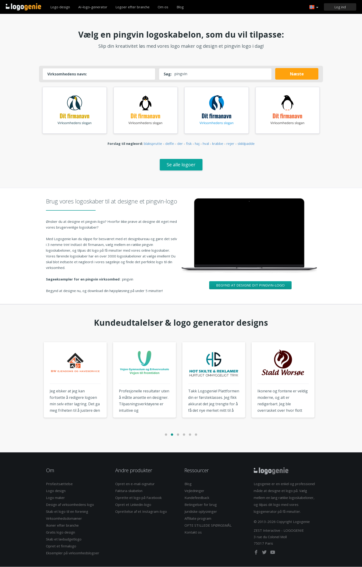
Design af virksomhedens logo (70, 504)
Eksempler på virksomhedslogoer (72, 553)
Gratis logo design (60, 532)
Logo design (60, 7)
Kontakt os (193, 532)
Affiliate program (197, 518)
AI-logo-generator (92, 7)
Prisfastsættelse (59, 484)
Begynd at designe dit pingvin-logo (250, 285)
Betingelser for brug (200, 504)
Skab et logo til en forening (67, 511)
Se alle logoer (181, 165)
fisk (189, 144)
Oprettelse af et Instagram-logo (141, 511)
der (180, 144)
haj (197, 144)
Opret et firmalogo (61, 546)
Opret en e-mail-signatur (135, 484)
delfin (169, 144)
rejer (230, 144)
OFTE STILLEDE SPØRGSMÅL (208, 525)
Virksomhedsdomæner (64, 518)
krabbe (217, 144)
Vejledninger (194, 491)
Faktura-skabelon (128, 491)
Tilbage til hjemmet (23, 7)
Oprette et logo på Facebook (138, 497)
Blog (180, 7)
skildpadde (246, 144)
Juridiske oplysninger (200, 511)
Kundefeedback (196, 497)
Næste (297, 74)
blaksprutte (153, 144)
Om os (163, 7)
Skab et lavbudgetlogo (63, 539)
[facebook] (256, 553)
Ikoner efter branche (62, 525)
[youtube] (272, 553)
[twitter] (265, 553)
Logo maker (55, 497)
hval (206, 144)
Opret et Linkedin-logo (133, 504)
